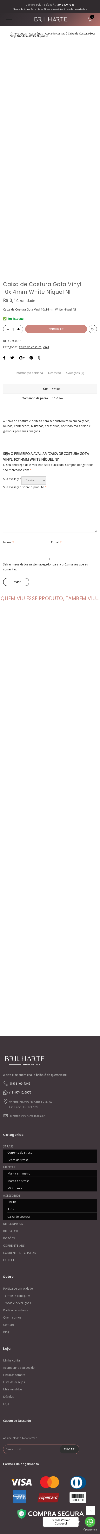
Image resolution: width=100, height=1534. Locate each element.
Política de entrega (15, 1250)
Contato (8, 1265)
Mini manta (14, 1128)
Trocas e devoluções (17, 1243)
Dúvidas (8, 1336)
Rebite (11, 1142)
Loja (6, 1344)
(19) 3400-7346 (65, 4)
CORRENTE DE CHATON (19, 1193)
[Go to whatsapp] (90, 1522)
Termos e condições (17, 1236)
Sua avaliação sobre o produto (25, 428)
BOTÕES (9, 1178)
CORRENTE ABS (14, 1186)
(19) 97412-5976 (20, 1032)
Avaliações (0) (77, 313)
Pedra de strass (17, 1100)
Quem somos (12, 1257)
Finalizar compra (14, 1315)
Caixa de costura (55, 33)
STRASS (8, 1086)
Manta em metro (18, 1113)
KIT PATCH (10, 1171)
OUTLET (8, 1200)
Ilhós (10, 1149)
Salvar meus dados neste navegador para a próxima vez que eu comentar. (45, 507)
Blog (6, 1272)
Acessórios (36, 33)
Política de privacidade (18, 1229)
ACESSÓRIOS (12, 1136)
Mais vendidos (12, 1329)
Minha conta (11, 1300)
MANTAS (9, 1107)
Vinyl (46, 287)
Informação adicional (28, 313)
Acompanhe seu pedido (19, 1307)
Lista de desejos (14, 1322)
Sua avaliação (12, 419)
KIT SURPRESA (13, 1164)
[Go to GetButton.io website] (90, 1529)
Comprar (56, 269)
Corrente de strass (19, 1093)
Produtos (21, 33)
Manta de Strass (18, 1121)
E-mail (56, 483)
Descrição (55, 313)
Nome (8, 483)
